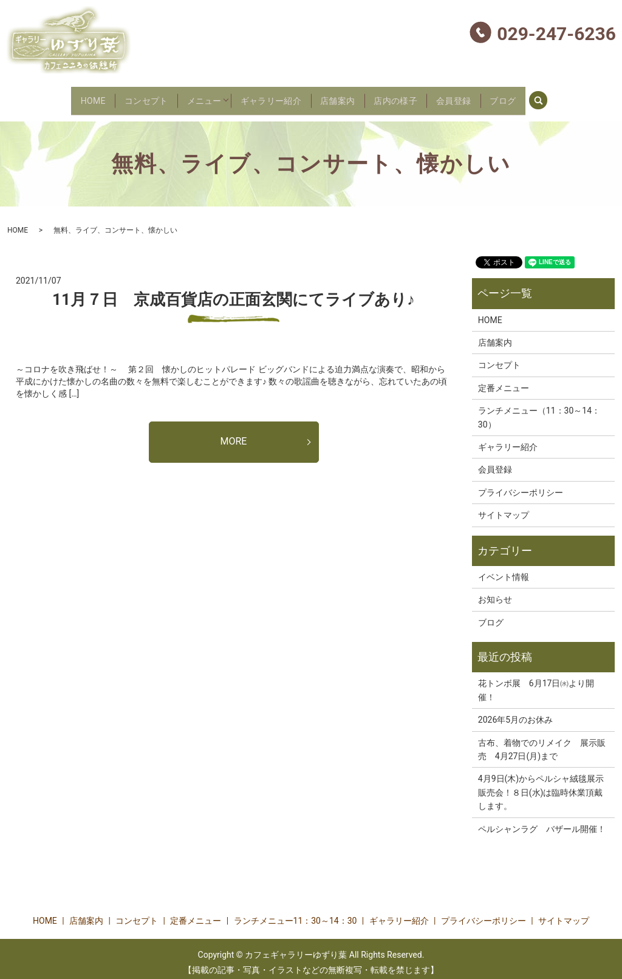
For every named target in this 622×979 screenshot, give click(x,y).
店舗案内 (344, 96)
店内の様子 (411, 96)
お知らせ (495, 593)
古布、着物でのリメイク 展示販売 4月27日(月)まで (542, 742)
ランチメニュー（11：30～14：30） (539, 409)
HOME (59, 96)
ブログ (537, 96)
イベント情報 (503, 570)
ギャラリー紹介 (266, 96)
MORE (233, 434)
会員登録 (478, 96)
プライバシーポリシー (520, 485)
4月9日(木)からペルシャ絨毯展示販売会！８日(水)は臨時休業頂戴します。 (541, 785)
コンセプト (121, 96)
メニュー (189, 96)
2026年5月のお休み (515, 713)
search (582, 95)
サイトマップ (503, 508)
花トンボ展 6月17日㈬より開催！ (536, 683)
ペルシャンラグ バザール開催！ (542, 822)
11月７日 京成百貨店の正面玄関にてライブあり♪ (233, 293)
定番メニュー (503, 381)
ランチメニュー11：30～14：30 (295, 914)
